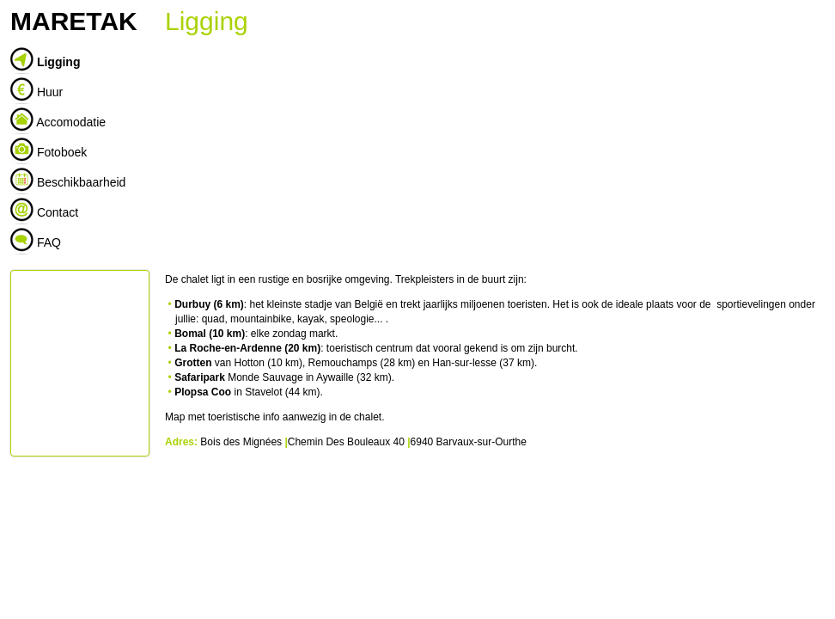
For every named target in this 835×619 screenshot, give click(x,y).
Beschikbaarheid (81, 182)
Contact (57, 212)
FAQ (49, 242)
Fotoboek (62, 152)
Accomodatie (71, 122)
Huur (50, 92)
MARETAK (73, 21)
